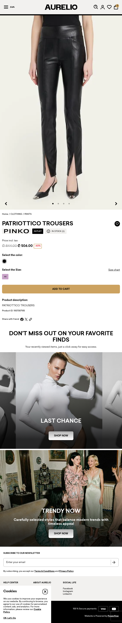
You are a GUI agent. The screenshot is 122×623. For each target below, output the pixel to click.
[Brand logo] (16, 231)
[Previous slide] (6, 203)
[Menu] (6, 7)
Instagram (68, 591)
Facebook (68, 589)
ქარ (12, 7)
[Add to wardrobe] (117, 223)
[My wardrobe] (109, 7)
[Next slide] (116, 203)
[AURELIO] (61, 7)
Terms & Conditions (44, 571)
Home (5, 214)
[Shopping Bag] (116, 7)
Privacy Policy (66, 571)
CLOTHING (16, 214)
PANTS (28, 214)
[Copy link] (30, 319)
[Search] (96, 7)
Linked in (67, 594)
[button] (53, 203)
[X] (26, 319)
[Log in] (102, 7)
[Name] (5, 261)
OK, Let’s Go (9, 618)
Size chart (114, 270)
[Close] (45, 591)
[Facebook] (22, 319)
